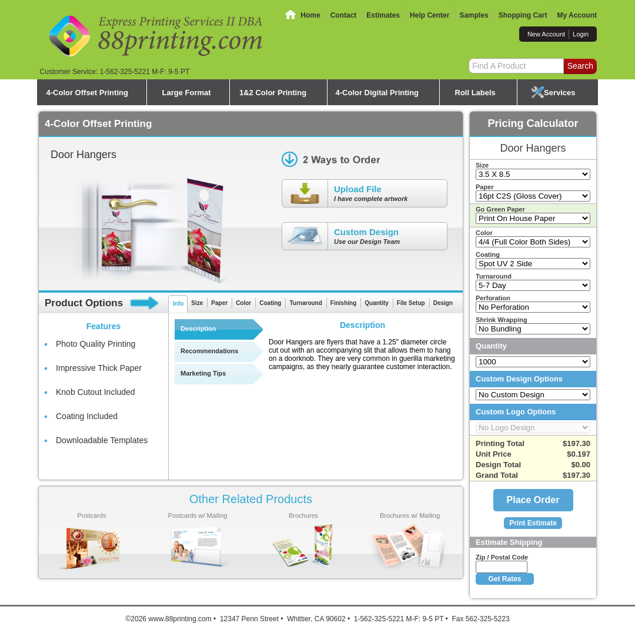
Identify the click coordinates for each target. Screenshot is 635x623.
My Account (577, 15)
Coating (270, 303)
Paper (219, 303)
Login (581, 34)
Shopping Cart (523, 15)
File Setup (411, 303)
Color (243, 303)
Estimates (383, 15)
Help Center (429, 15)
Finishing (343, 303)
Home (310, 15)
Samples (473, 15)
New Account (546, 34)
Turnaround (305, 303)
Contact (343, 15)
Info (178, 303)
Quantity (377, 303)
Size (197, 303)
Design (443, 303)
